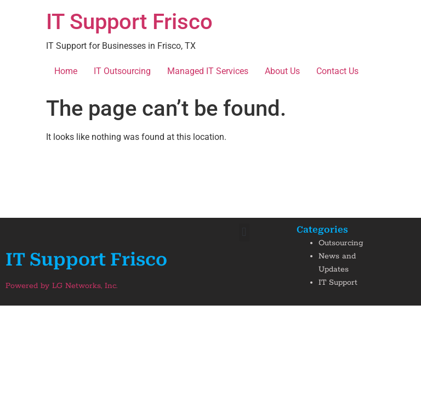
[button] (244, 232)
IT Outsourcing (122, 71)
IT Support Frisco (129, 22)
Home (65, 71)
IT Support (337, 282)
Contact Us (337, 71)
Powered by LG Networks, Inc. (61, 286)
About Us (282, 71)
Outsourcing (340, 243)
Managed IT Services (207, 71)
